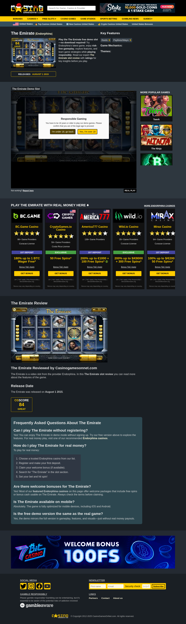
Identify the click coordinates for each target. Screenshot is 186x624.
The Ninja (156, 148)
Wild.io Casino (128, 226)
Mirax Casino (162, 226)
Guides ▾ (147, 19)
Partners (93, 598)
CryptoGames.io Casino (61, 228)
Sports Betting (108, 19)
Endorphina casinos (95, 438)
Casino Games (68, 19)
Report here (28, 191)
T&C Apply (21, 279)
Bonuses (18, 19)
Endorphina (44, 33)
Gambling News (130, 19)
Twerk (156, 119)
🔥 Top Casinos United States (48, 24)
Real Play (130, 191)
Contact (105, 598)
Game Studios (87, 19)
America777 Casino (95, 226)
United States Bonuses (142, 24)
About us (118, 598)
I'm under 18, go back (63, 131)
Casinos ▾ (32, 19)
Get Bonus (27, 273)
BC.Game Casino (26, 226)
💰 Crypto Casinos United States (113, 24)
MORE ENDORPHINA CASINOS (159, 206)
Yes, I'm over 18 (87, 131)
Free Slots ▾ (49, 19)
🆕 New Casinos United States (80, 24)
